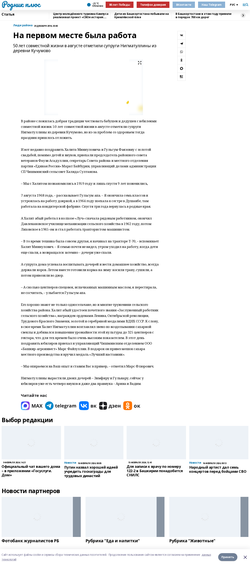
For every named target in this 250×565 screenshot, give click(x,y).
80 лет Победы (119, 5)
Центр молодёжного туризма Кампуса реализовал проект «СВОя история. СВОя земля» (80, 15)
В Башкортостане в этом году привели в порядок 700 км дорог (203, 15)
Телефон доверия (153, 5)
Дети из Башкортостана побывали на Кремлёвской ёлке (141, 15)
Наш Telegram (212, 5)
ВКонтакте (183, 5)
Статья (8, 14)
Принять (227, 557)
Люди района (22, 25)
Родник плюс (21, 4)
